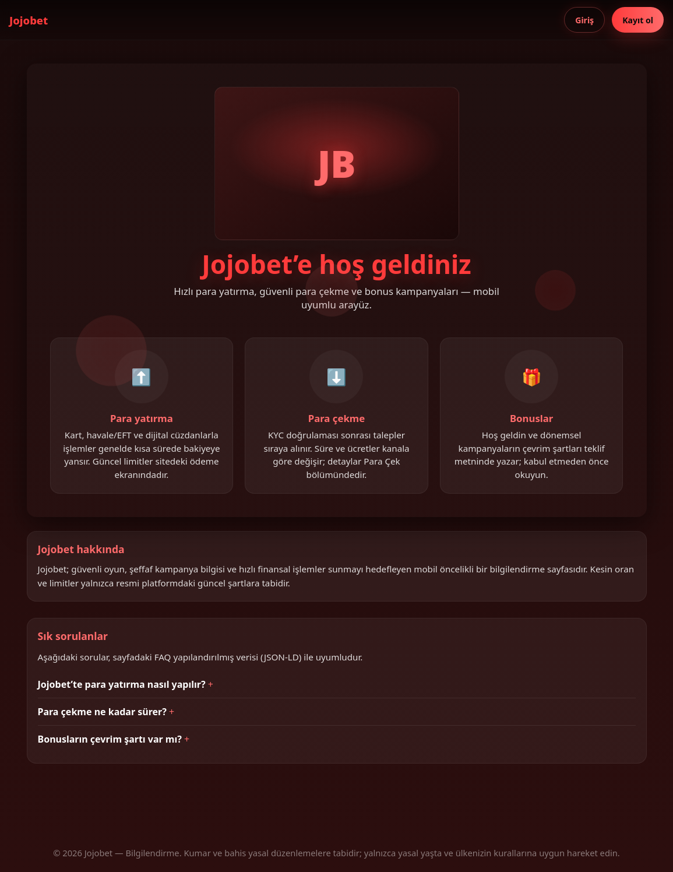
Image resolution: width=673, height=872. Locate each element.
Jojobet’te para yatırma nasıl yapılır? (122, 684)
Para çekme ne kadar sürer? (102, 711)
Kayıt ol (637, 20)
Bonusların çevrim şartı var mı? (110, 739)
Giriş (584, 20)
